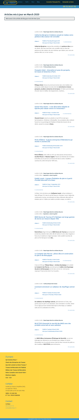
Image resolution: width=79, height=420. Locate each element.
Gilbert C (37, 41)
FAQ (33, 2)
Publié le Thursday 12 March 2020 (50, 259)
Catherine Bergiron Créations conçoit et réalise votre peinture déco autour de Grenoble (54, 36)
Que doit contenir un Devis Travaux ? (16, 365)
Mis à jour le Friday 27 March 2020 (51, 43)
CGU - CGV (9, 377)
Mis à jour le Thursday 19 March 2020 (51, 294)
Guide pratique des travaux (50, 283)
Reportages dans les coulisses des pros (53, 31)
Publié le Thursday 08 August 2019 (51, 41)
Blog (38, 2)
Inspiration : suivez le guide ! (50, 175)
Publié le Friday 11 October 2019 (50, 112)
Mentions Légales (11, 375)
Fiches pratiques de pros (50, 67)
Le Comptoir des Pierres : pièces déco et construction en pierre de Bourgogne (54, 254)
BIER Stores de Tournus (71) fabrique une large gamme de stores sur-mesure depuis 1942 (55, 218)
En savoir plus (71, 55)
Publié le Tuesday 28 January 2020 (51, 292)
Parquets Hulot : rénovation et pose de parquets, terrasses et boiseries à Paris (52, 71)
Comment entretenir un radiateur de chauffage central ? (55, 287)
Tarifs (27, 2)
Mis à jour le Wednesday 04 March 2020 (52, 331)
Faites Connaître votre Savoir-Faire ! (16, 372)
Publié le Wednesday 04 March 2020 (51, 223)
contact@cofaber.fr (11, 408)
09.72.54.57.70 (10, 406)
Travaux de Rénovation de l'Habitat (16, 367)
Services (20, 2)
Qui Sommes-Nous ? (11, 360)
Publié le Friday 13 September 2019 (51, 184)
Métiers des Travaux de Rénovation (16, 370)
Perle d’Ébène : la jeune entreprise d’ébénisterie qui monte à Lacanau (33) (53, 140)
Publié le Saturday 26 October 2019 (51, 76)
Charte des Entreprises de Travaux (15, 362)
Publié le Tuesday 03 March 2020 (50, 329)
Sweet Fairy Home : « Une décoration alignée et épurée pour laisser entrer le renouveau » (52, 107)
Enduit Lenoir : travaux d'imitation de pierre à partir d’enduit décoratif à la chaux (53, 179)
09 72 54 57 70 (69, 6)
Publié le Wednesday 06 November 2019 (52, 145)
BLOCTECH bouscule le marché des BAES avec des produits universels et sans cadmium (53, 324)
